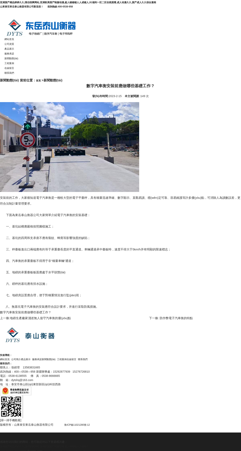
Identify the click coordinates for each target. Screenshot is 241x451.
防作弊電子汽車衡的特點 (176, 318)
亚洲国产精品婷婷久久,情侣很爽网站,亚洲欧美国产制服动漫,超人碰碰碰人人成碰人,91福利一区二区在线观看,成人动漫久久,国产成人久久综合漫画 (78, 2)
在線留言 (9, 68)
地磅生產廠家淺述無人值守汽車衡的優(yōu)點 (40, 318)
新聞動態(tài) (11, 58)
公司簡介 (16, 359)
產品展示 (9, 48)
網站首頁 (9, 39)
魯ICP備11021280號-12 (81, 424)
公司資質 (9, 44)
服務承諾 (9, 53)
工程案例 (9, 63)
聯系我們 (9, 73)
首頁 (38, 80)
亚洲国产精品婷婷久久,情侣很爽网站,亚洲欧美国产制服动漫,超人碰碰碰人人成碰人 (44, 446)
